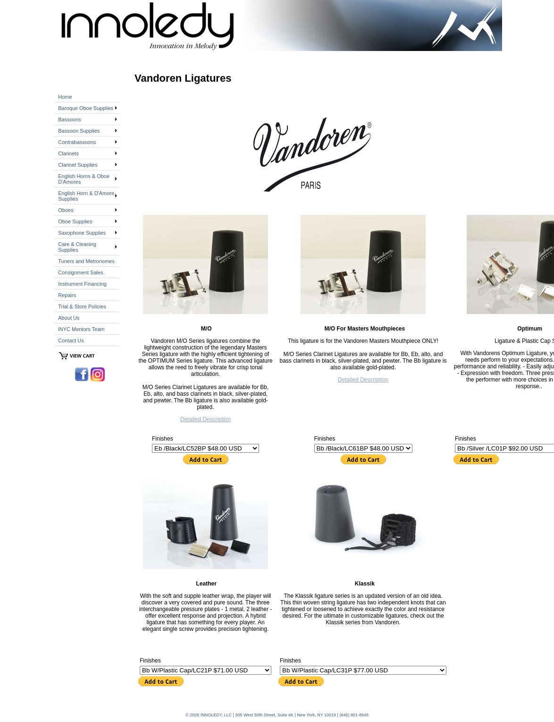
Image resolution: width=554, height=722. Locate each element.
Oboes (65, 210)
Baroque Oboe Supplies (85, 108)
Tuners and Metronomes (86, 261)
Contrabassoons (77, 142)
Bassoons (69, 119)
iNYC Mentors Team (81, 329)
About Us (68, 318)
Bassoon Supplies (79, 131)
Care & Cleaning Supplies (77, 247)
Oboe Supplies (75, 221)
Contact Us (71, 340)
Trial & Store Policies (82, 306)
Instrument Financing (82, 284)
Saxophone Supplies (82, 233)
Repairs (67, 295)
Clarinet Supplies (77, 165)
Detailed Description (205, 419)
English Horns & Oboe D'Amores (83, 179)
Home (65, 97)
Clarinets (68, 153)
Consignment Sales (80, 272)
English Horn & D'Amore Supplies (86, 196)
